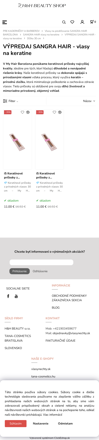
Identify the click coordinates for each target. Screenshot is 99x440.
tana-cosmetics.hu (43, 376)
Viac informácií (52, 415)
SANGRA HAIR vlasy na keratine (41, 34)
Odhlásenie (40, 271)
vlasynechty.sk (40, 369)
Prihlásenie (19, 271)
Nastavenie (40, 423)
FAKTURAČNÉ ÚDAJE (61, 341)
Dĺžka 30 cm (34, 38)
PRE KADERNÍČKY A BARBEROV (21, 31)
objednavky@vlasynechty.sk (71, 333)
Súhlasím (16, 423)
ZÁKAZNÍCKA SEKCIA (68, 300)
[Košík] (93, 22)
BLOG (56, 308)
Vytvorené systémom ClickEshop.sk (50, 438)
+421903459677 (65, 329)
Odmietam (65, 423)
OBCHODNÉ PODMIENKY (69, 296)
